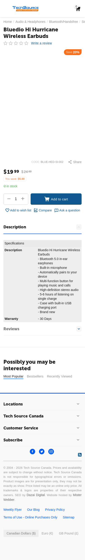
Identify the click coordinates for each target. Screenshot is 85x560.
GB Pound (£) (68, 533)
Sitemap (68, 517)
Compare (43, 210)
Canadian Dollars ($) (21, 533)
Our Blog (33, 509)
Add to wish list (18, 210)
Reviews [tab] (42, 329)
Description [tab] (42, 227)
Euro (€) (47, 533)
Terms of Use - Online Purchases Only (30, 517)
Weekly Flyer (12, 509)
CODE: (36, 162)
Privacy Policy (55, 509)
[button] (75, 162)
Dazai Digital (36, 495)
